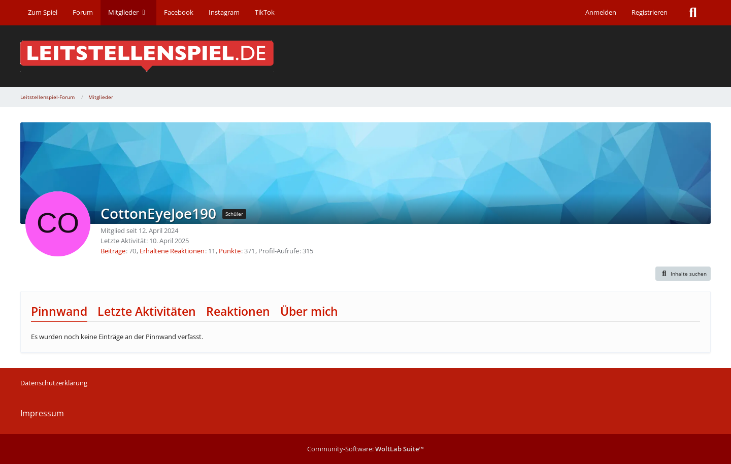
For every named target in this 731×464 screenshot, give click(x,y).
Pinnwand (59, 311)
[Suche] (693, 12)
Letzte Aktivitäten (146, 311)
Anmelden (600, 12)
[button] (683, 274)
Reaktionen (238, 311)
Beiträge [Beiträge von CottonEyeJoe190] (113, 250)
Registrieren (650, 12)
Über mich (309, 311)
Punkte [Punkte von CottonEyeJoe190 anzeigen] (230, 250)
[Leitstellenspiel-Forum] (365, 56)
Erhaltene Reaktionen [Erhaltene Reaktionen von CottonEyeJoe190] (172, 250)
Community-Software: (365, 448)
